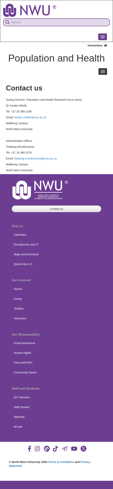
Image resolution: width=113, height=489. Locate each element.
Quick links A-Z (23, 264)
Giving (18, 298)
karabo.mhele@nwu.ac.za (30, 117)
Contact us (56, 208)
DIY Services (22, 397)
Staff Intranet (21, 407)
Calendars (20, 234)
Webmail (19, 416)
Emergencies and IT (26, 244)
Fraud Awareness (24, 343)
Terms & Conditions (61, 462)
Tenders (19, 308)
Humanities (97, 45)
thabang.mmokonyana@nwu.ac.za (35, 158)
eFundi (18, 426)
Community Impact (25, 372)
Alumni (18, 289)
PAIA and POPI (23, 362)
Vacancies (20, 318)
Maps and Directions (26, 254)
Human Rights (22, 352)
